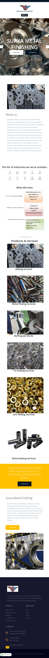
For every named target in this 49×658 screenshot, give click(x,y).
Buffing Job (8, 615)
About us (28, 612)
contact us (24, 484)
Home (27, 610)
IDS (42, 654)
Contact (27, 618)
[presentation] (1, 46)
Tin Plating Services (10, 618)
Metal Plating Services (11, 612)
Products (28, 615)
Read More (16, 52)
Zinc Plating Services (10, 620)
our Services (32, 52)
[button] (24, 15)
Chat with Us (5, 655)
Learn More (12, 527)
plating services (9, 610)
